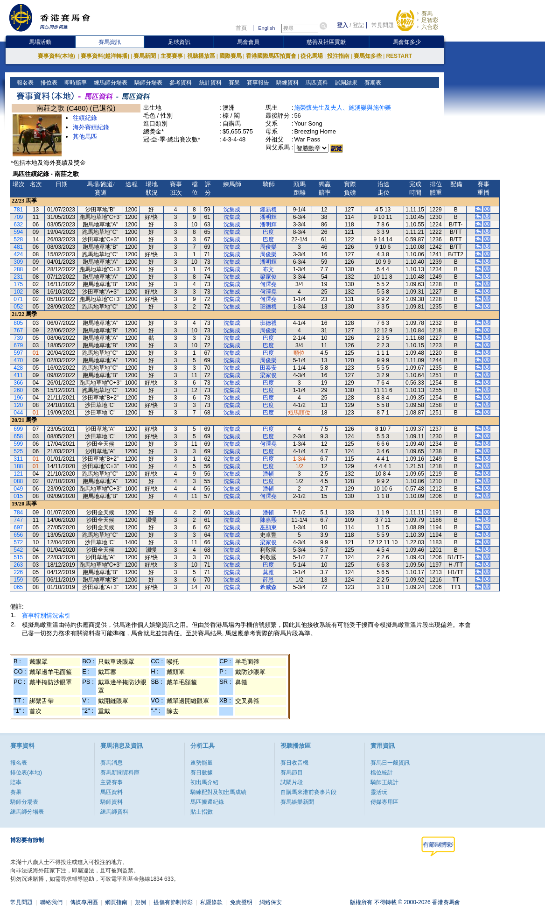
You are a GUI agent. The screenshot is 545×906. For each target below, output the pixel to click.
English (266, 28)
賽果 (233, 82)
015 (18, 496)
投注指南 (338, 56)
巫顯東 (268, 527)
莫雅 (268, 572)
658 (18, 436)
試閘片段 (291, 782)
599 (18, 444)
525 (18, 451)
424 (18, 254)
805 (18, 323)
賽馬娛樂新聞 (297, 802)
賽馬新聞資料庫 (120, 772)
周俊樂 (268, 247)
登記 (358, 25)
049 (18, 488)
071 (18, 299)
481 (18, 247)
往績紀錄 (85, 117)
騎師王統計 (384, 782)
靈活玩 (378, 792)
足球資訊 (179, 42)
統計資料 (209, 82)
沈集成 (232, 209)
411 (18, 375)
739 (18, 338)
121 (18, 474)
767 (18, 330)
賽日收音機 (294, 762)
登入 (342, 25)
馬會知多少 (407, 42)
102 (18, 291)
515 (18, 557)
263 (18, 565)
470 (18, 360)
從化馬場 (311, 56)
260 (18, 390)
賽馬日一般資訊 (390, 762)
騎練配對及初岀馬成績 (218, 792)
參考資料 (180, 82)
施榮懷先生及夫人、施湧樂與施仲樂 (342, 107)
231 (18, 277)
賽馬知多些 (368, 56)
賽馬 (427, 13)
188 (18, 466)
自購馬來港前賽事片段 (308, 792)
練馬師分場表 (109, 82)
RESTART (399, 56)
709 (18, 217)
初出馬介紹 (204, 782)
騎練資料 (286, 82)
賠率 (15, 782)
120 (18, 405)
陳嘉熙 (268, 520)
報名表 (24, 82)
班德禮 (268, 306)
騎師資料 (111, 802)
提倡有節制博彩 (173, 902)
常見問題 (382, 25)
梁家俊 (268, 277)
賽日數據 (201, 772)
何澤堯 (268, 284)
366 (18, 382)
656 (18, 535)
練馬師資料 (114, 811)
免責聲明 (241, 902)
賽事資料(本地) (57, 56)
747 (18, 520)
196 (18, 397)
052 (18, 306)
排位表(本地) (26, 772)
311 (18, 459)
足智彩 (429, 20)
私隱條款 (211, 902)
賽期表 (372, 82)
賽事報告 (257, 82)
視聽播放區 (201, 56)
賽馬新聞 (144, 56)
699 (18, 429)
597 (18, 353)
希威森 (268, 587)
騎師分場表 (147, 82)
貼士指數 (201, 811)
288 (18, 269)
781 (18, 209)
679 (18, 345)
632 (18, 224)
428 (18, 368)
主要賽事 (172, 56)
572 (18, 542)
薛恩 (268, 579)
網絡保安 (270, 902)
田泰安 (268, 368)
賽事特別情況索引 (46, 615)
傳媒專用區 (384, 802)
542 (18, 550)
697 (18, 527)
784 (18, 512)
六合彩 (429, 27)
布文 (268, 269)
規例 (140, 902)
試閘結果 (345, 82)
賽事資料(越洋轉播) (105, 56)
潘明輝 (268, 217)
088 (18, 481)
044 (18, 412)
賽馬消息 (111, 762)
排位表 (48, 82)
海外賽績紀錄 (91, 127)
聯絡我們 (51, 902)
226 (18, 572)
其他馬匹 (85, 136)
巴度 (268, 232)
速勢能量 (201, 762)
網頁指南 (116, 902)
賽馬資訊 (109, 42)
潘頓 (268, 474)
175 (18, 284)
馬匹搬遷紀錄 (207, 802)
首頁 (241, 28)
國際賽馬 (230, 56)
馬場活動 (40, 42)
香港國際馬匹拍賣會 (271, 56)
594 (18, 232)
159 (18, 579)
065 (18, 587)
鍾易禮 (268, 209)
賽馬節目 (291, 772)
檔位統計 (381, 772)
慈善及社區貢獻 (326, 42)
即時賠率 (75, 82)
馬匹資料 (316, 82)
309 (18, 262)
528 (18, 239)
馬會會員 (248, 42)
